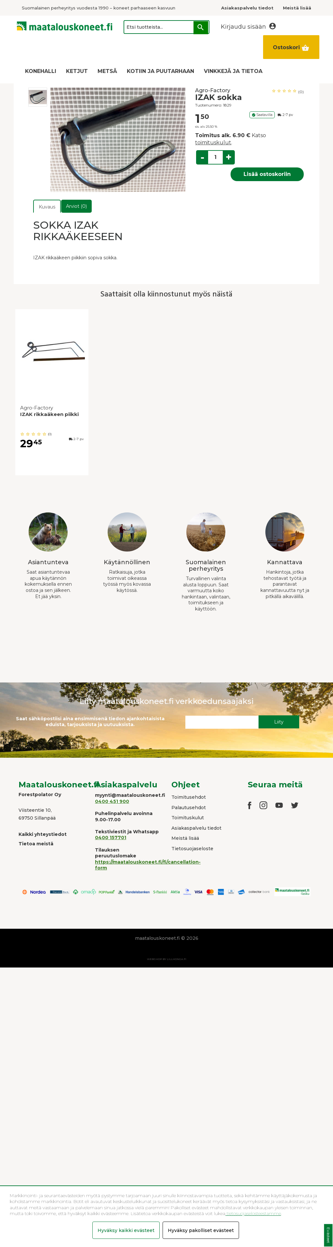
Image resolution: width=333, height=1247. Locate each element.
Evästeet (328, 1235)
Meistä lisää (185, 838)
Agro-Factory (212, 90)
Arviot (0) (76, 206)
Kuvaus (47, 207)
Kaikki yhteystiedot (43, 834)
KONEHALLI (40, 71)
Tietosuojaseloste (192, 849)
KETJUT (77, 71)
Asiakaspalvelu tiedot (196, 828)
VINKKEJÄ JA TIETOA (233, 71)
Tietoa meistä (36, 844)
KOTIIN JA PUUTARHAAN (160, 71)
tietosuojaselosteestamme (253, 1213)
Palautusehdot (188, 807)
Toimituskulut (187, 818)
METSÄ (107, 71)
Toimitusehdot (188, 797)
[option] (37, 97)
